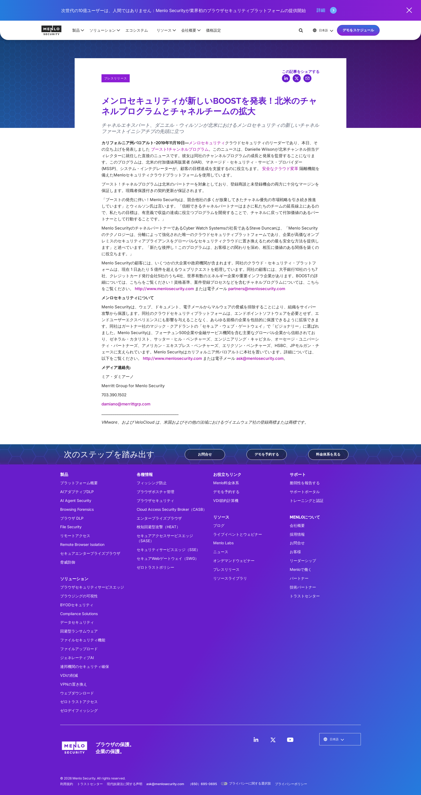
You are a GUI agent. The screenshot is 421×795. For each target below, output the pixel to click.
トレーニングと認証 (307, 500)
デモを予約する (267, 454)
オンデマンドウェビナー (234, 560)
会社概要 (297, 525)
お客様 (295, 551)
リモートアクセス (75, 535)
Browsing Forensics (77, 509)
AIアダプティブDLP (77, 491)
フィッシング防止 (152, 482)
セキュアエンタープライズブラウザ (90, 553)
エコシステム (136, 30)
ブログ (218, 525)
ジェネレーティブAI (77, 657)
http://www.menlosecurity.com (164, 288)
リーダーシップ (303, 560)
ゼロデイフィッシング (79, 710)
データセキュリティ (77, 622)
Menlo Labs (223, 543)
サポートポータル (305, 491)
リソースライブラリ (230, 578)
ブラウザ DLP (72, 518)
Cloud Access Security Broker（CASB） (172, 509)
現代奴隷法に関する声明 (124, 784)
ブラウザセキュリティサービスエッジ (92, 587)
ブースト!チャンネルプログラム (180, 149)
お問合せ (205, 454)
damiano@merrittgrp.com (125, 403)
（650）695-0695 (202, 784)
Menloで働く (301, 569)
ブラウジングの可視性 (79, 596)
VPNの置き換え (73, 684)
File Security (71, 526)
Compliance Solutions (79, 613)
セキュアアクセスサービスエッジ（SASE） (165, 538)
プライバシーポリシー (291, 784)
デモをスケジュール (358, 30)
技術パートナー (303, 587)
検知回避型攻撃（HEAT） (158, 526)
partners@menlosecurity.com (256, 288)
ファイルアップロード (79, 648)
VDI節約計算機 (225, 500)
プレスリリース (226, 569)
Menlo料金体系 (226, 482)
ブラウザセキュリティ (155, 500)
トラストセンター (305, 596)
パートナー (299, 578)
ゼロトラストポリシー (155, 567)
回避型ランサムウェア (79, 631)
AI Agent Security (75, 500)
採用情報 (297, 534)
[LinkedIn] (255, 739)
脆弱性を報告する (305, 482)
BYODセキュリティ (76, 604)
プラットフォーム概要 (79, 482)
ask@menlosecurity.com (260, 358)
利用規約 (66, 784)
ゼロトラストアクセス (79, 701)
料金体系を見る (328, 454)
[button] (76, 30)
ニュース (220, 551)
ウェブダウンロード (77, 693)
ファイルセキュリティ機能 (82, 640)
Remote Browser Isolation (82, 544)
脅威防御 (67, 562)
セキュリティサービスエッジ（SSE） (168, 549)
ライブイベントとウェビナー (237, 534)
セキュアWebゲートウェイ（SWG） (168, 558)
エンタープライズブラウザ (159, 518)
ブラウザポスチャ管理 (155, 491)
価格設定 (213, 30)
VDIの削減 (69, 675)
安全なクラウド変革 (280, 168)
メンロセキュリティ (207, 142)
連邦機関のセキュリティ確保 (84, 666)
